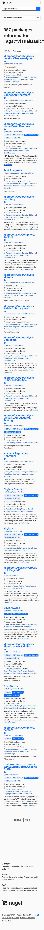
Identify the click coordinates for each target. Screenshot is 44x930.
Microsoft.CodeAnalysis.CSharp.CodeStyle (19, 379)
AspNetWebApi (30, 586)
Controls (16, 791)
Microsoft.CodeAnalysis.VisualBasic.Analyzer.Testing (19, 418)
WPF (22, 791)
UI (12, 791)
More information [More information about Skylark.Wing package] (24, 638)
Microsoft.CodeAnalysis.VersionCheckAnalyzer (19, 57)
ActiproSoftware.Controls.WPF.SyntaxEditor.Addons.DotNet (21, 766)
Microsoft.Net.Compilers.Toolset (19, 235)
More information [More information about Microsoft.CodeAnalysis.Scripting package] (32, 229)
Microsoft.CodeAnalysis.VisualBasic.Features (19, 125)
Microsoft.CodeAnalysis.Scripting (19, 198)
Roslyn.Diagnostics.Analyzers (16, 454)
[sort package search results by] (25, 51)
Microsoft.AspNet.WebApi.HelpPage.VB (20, 569)
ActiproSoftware (12, 775)
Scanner (21, 151)
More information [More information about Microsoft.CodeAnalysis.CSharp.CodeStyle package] (32, 410)
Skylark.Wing (12, 608)
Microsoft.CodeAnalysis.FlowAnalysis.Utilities (19, 645)
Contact (6, 864)
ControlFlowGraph (10, 671)
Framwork (25, 443)
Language (7, 794)
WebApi (21, 586)
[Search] (38, 9)
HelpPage (7, 588)
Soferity (9, 492)
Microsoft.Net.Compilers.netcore (19, 728)
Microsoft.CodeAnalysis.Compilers (19, 338)
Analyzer (14, 443)
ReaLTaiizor (11, 686)
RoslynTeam (18, 64)
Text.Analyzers (13, 170)
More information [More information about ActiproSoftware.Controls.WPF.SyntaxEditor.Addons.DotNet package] (29, 805)
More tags (15, 82)
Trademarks (6, 920)
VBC (21, 511)
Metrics (34, 293)
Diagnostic (16, 79)
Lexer (27, 151)
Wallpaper (7, 627)
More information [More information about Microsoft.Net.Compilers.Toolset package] (27, 269)
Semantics (7, 82)
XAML (26, 791)
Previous (17, 820)
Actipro (8, 791)
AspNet (15, 586)
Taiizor (15, 492)
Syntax (30, 79)
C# (12, 511)
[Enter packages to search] (19, 9)
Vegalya (20, 492)
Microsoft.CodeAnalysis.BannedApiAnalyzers (19, 93)
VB (36, 77)
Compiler (25, 77)
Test (19, 443)
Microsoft (9, 64)
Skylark (30, 509)
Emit (5, 153)
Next (27, 820)
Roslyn (8, 77)
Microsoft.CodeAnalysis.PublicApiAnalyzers (19, 307)
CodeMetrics (26, 293)
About (19, 915)
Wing (35, 624)
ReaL (8, 509)
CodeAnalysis (16, 77)
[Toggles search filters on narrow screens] (38, 18)
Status (5, 874)
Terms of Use (28, 915)
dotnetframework (12, 100)
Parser (15, 151)
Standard (7, 511)
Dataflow (25, 669)
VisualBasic (8, 79)
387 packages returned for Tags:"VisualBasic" (21, 35)
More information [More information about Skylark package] (24, 562)
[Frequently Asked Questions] (4, 885)
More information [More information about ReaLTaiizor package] (10, 722)
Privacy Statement (27, 918)
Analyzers (24, 79)
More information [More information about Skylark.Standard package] (24, 523)
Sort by (7, 51)
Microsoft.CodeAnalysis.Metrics (19, 276)
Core (35, 548)
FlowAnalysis (22, 671)
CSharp (32, 77)
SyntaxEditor (16, 794)
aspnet (9, 575)
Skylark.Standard (14, 489)
